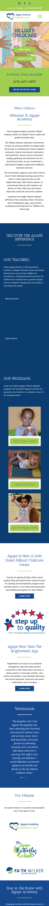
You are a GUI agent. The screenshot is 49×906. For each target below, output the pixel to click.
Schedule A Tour (24, 59)
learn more (24, 688)
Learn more (24, 596)
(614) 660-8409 (33, 8)
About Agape (24, 49)
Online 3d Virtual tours (24, 89)
